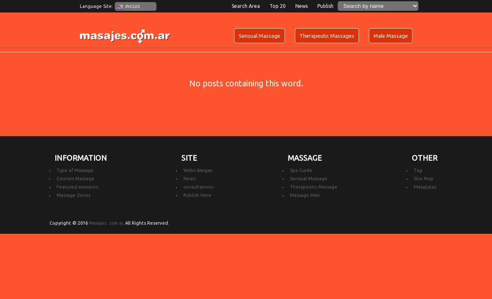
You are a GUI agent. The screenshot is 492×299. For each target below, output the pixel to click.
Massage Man (305, 195)
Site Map (423, 178)
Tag (418, 170)
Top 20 (277, 6)
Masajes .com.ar (106, 223)
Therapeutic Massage (313, 186)
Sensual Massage (259, 36)
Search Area (246, 6)
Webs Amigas (197, 170)
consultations (198, 186)
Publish (325, 6)
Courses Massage (75, 178)
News (301, 6)
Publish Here (197, 195)
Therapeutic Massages (326, 36)
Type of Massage (75, 170)
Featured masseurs (77, 186)
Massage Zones (73, 195)
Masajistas (425, 186)
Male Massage (390, 36)
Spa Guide (301, 170)
